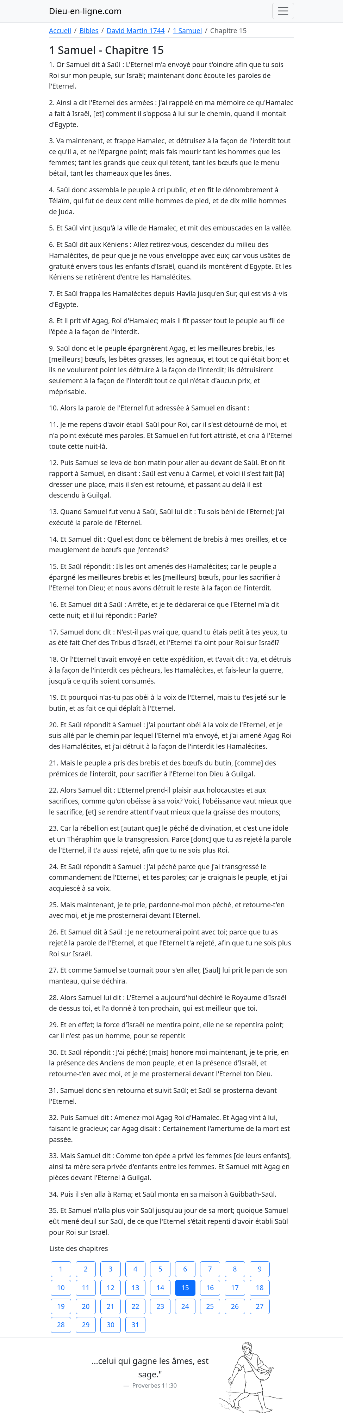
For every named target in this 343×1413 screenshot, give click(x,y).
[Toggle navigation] (283, 11)
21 (110, 1306)
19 (61, 1306)
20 (85, 1306)
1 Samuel (187, 30)
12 (110, 1287)
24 (185, 1306)
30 (110, 1324)
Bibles (88, 30)
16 (210, 1287)
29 (85, 1324)
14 (160, 1287)
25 (210, 1306)
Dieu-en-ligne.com (85, 11)
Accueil (60, 30)
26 (235, 1306)
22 (135, 1306)
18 (260, 1287)
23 (160, 1306)
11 (85, 1287)
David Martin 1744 (136, 30)
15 (185, 1287)
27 (260, 1306)
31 (135, 1324)
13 (135, 1287)
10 (61, 1287)
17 (235, 1287)
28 (61, 1324)
